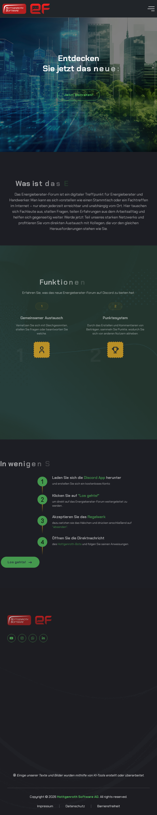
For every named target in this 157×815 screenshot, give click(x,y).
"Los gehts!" (75, 495)
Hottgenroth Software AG (78, 797)
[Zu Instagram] (22, 651)
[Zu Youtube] (11, 651)
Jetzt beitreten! (78, 95)
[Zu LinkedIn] (43, 651)
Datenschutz (75, 806)
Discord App (81, 477)
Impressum (45, 806)
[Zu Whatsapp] (33, 651)
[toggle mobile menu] (151, 9)
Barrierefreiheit (108, 806)
